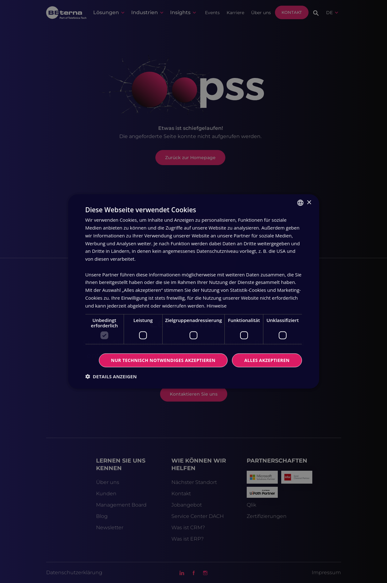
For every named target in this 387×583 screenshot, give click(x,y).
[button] (111, 376)
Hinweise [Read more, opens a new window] (216, 305)
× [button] (309, 202)
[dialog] (193, 291)
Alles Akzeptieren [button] (266, 360)
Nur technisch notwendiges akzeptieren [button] (163, 360)
